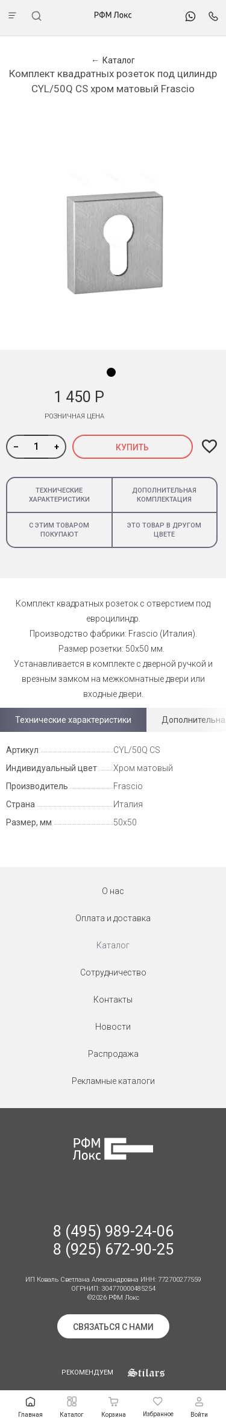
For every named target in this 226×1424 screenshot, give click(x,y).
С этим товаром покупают (59, 529)
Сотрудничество (113, 972)
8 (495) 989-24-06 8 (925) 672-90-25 (113, 1240)
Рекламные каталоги (113, 1081)
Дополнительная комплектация (164, 495)
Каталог (113, 945)
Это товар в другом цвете (164, 529)
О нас (113, 891)
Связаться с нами (113, 1327)
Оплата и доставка (113, 918)
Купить (132, 447)
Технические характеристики (59, 495)
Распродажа (113, 1054)
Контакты (113, 999)
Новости (113, 1027)
